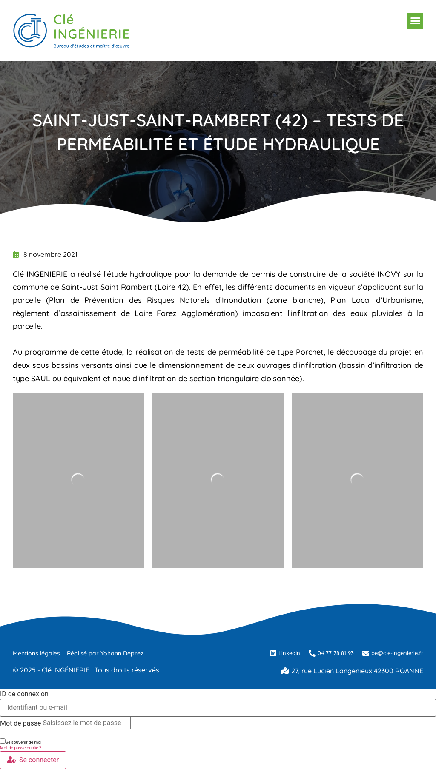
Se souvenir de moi (20, 741)
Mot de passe (20, 723)
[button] (415, 21)
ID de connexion (24, 694)
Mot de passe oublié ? (20, 748)
